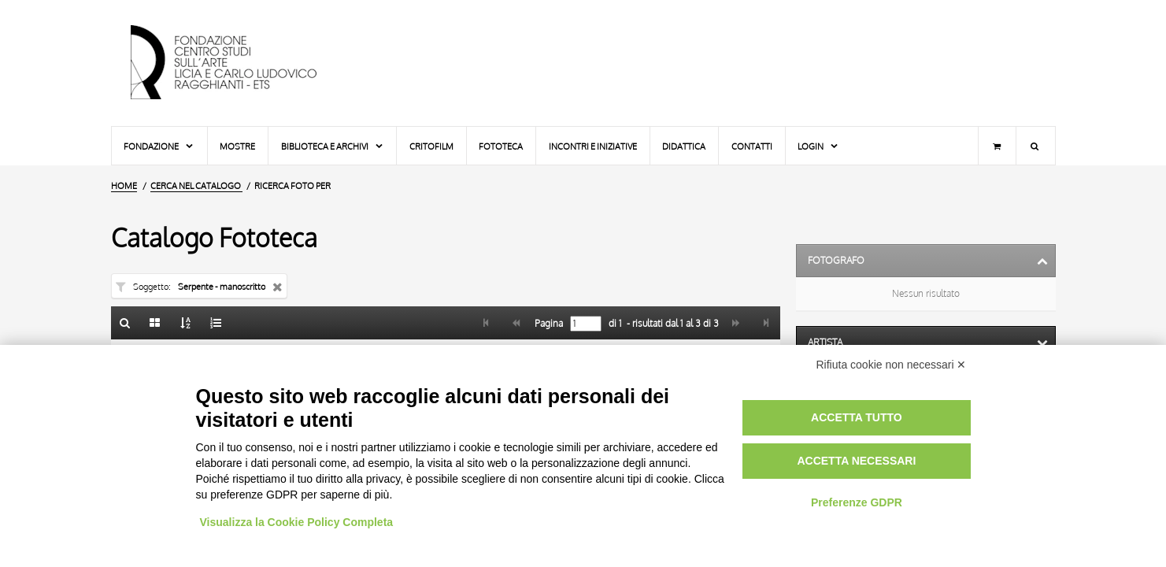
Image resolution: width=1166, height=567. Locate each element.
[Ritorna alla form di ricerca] (125, 322)
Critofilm (431, 146)
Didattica (683, 146)
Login (818, 146)
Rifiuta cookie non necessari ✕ (891, 364)
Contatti (751, 146)
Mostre (237, 146)
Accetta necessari (856, 460)
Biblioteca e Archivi (332, 146)
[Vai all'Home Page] (237, 63)
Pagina (547, 323)
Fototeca (501, 146)
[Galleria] (155, 322)
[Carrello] (997, 146)
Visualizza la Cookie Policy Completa (297, 522)
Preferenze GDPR (856, 502)
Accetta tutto (856, 417)
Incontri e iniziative (593, 146)
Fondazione (159, 146)
